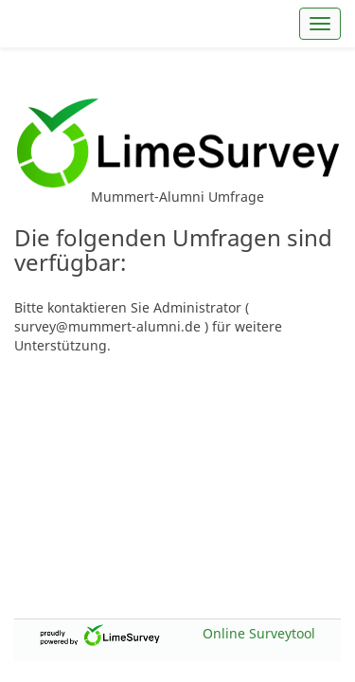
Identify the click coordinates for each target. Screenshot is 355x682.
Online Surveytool (259, 633)
